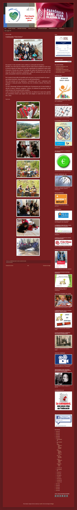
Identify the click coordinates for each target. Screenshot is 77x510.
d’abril (58, 476)
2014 (57, 488)
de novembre (59, 442)
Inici (5, 28)
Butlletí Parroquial (32, 28)
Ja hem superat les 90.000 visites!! (59, 461)
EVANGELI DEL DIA (59, 68)
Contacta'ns (61, 28)
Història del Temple (53, 28)
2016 (57, 485)
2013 (57, 490)
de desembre (59, 439)
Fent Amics (11, 262)
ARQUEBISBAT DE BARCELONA (62, 69)
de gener (59, 481)
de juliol (58, 472)
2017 (57, 483)
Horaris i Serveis (11, 28)
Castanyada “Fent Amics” (59, 464)
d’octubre (59, 467)
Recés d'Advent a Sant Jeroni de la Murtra (59, 446)
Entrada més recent (9, 265)
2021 (57, 433)
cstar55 (41, 503)
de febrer (59, 480)
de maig (58, 475)
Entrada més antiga (46, 265)
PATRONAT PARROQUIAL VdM (62, 66)
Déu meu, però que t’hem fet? (59, 456)
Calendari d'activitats (21, 28)
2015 (57, 487)
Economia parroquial (42, 28)
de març (58, 478)
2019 (57, 436)
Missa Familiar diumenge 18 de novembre (59, 452)
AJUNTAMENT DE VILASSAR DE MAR (63, 70)
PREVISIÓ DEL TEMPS (60, 72)
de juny (58, 473)
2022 (57, 431)
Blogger (52, 503)
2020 (57, 434)
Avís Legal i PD (8, 30)
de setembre (59, 469)
